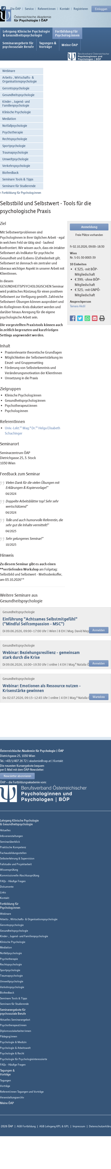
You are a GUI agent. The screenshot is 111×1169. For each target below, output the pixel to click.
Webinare (8, 71)
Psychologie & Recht (12, 1053)
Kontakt (64, 9)
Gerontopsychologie (15, 88)
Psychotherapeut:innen (13, 1025)
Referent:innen (47, 9)
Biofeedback (10, 173)
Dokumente (7, 886)
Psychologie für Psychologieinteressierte (23, 1059)
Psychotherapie (12, 132)
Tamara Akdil (77, 306)
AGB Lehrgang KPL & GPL (54, 1126)
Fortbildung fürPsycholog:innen (67, 33)
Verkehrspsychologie (16, 166)
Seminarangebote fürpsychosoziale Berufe (18, 45)
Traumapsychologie (15, 152)
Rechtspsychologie (14, 139)
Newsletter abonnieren (17, 776)
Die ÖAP (15, 9)
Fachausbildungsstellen (13, 853)
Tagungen (5, 1080)
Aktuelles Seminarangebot (15, 1019)
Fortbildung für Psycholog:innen (20, 192)
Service (29, 9)
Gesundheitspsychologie (18, 95)
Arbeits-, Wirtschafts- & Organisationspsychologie (19, 79)
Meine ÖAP (70, 45)
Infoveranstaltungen (11, 836)
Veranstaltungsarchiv (12, 1097)
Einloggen (101, 9)
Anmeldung (89, 227)
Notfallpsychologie (14, 125)
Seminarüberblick (10, 841)
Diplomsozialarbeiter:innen (15, 1031)
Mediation (9, 119)
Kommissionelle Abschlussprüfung (19, 875)
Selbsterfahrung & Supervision (17, 858)
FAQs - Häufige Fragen (13, 881)
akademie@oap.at (40, 761)
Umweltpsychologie (15, 159)
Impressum (79, 1126)
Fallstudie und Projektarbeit (16, 864)
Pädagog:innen (8, 1036)
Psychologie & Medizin (13, 1042)
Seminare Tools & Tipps (17, 179)
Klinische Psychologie (16, 112)
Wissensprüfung (9, 869)
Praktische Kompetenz (13, 847)
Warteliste (99, 697)
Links (3, 892)
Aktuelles (5, 830)
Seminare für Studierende (19, 186)
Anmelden (98, 630)
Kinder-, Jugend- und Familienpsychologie (16, 103)
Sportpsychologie (14, 146)
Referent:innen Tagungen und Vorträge (22, 1091)
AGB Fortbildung (26, 1126)
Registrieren (81, 9)
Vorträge (5, 1086)
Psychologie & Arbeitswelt (15, 1048)
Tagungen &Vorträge (48, 45)
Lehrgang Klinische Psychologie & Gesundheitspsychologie (26, 33)
